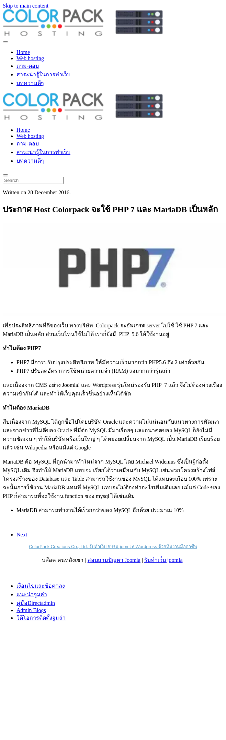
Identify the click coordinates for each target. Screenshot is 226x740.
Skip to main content (25, 6)
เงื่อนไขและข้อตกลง (40, 586)
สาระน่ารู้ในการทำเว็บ (43, 74)
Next (21, 534)
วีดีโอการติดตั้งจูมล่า (41, 618)
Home (23, 52)
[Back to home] (83, 34)
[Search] (33, 180)
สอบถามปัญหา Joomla (114, 560)
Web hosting (30, 58)
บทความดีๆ (30, 83)
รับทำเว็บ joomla (163, 560)
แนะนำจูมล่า (31, 594)
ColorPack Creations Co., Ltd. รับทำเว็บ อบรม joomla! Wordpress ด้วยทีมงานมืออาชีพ (113, 546)
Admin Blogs (31, 610)
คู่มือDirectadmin (35, 603)
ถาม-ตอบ (27, 66)
